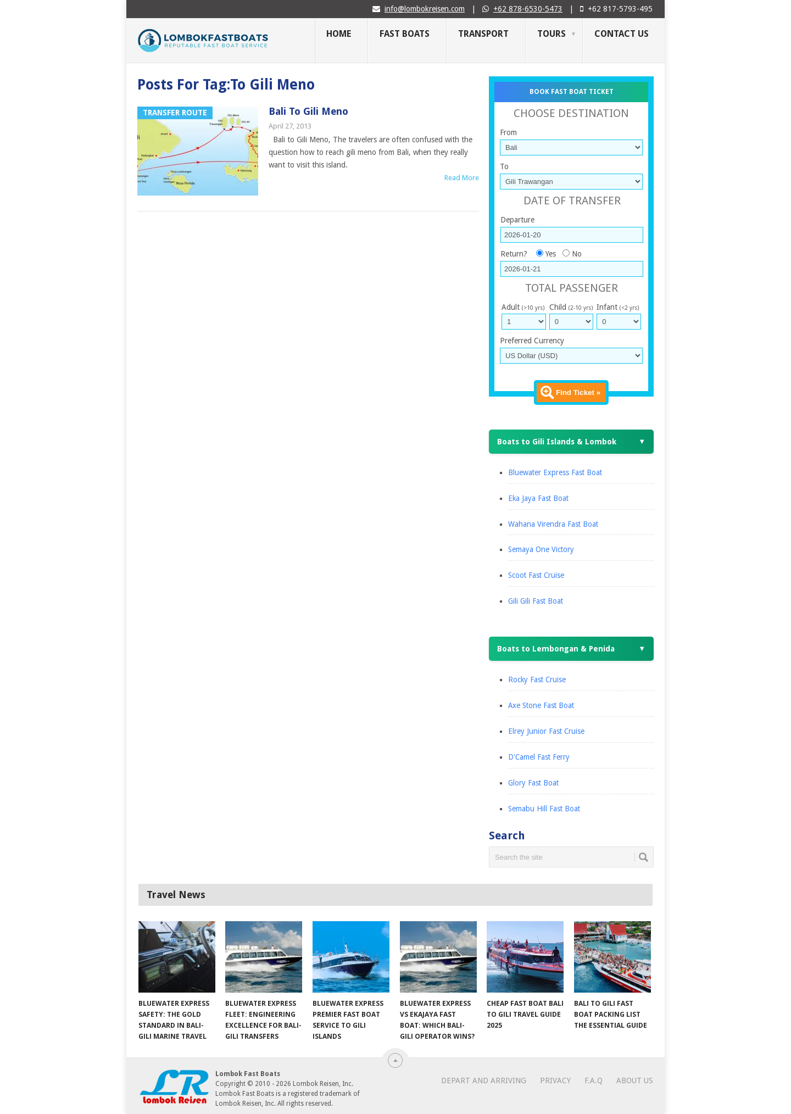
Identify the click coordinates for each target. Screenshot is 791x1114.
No (577, 253)
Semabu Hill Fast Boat (544, 808)
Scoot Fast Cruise (536, 575)
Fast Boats (405, 34)
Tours (551, 34)
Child (571, 307)
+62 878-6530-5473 (527, 8)
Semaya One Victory (541, 549)
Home (338, 34)
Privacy (555, 1080)
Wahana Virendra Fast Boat (553, 524)
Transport (483, 34)
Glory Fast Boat (533, 782)
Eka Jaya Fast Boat (538, 498)
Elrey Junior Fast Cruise (546, 731)
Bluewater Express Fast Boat (555, 472)
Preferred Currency (532, 340)
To (504, 166)
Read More (461, 178)
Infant (618, 307)
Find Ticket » (578, 392)
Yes (550, 253)
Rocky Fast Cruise (537, 679)
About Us (634, 1080)
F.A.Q (593, 1080)
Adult (523, 307)
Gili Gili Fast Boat (535, 601)
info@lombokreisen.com (425, 8)
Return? (513, 253)
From (508, 132)
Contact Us (621, 34)
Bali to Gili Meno (308, 111)
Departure (517, 219)
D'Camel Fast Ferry (539, 757)
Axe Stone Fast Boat (541, 705)
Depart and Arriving (483, 1080)
